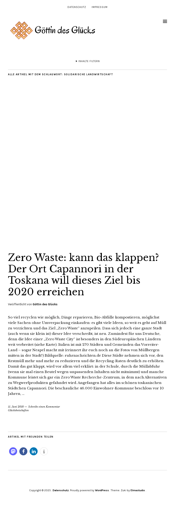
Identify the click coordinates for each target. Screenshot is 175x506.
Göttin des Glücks (45, 304)
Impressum (100, 7)
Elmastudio (138, 490)
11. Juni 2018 (16, 406)
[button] (13, 451)
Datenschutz (76, 7)
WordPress (102, 490)
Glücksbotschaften (18, 410)
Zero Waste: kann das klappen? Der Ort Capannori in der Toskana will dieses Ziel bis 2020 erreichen (83, 275)
